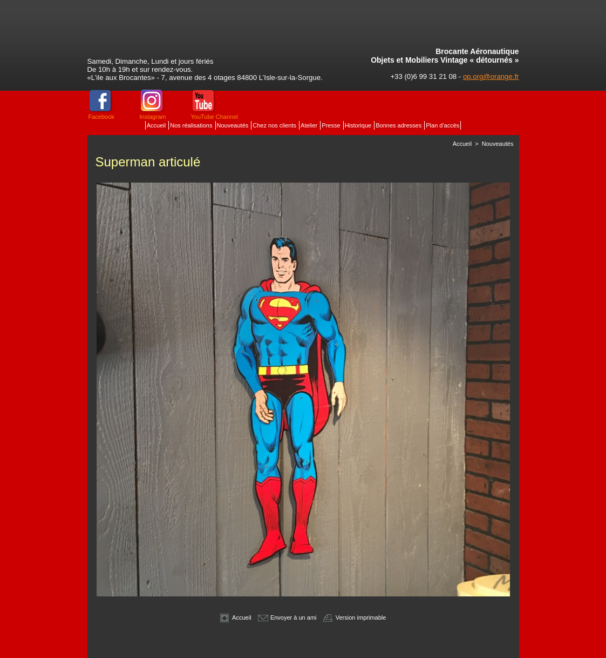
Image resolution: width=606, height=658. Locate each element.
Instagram (153, 116)
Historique (359, 125)
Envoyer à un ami (287, 617)
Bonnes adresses (399, 125)
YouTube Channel (214, 116)
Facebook (101, 116)
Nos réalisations (192, 125)
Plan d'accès (442, 125)
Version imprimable (354, 617)
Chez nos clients (275, 125)
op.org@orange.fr (491, 76)
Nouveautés (233, 125)
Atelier (310, 125)
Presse (332, 125)
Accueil (157, 125)
